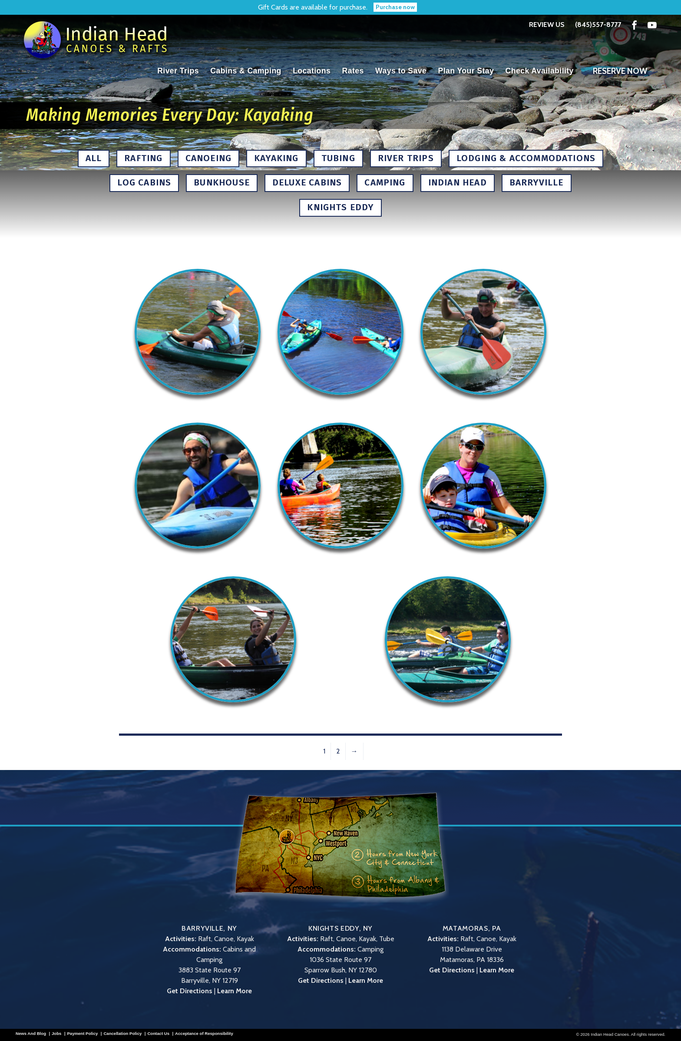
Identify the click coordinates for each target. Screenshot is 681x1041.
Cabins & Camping (245, 70)
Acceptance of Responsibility (204, 1033)
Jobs (56, 1033)
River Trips (178, 70)
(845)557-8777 (598, 24)
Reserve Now (620, 71)
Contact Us (158, 1033)
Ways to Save (400, 70)
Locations (312, 70)
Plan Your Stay (466, 70)
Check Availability (540, 70)
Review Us (547, 24)
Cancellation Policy (122, 1033)
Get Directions (189, 991)
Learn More (234, 991)
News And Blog (31, 1033)
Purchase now (395, 7)
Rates (353, 70)
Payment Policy (82, 1033)
